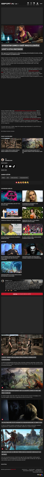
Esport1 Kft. (13, 469)
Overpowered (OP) (24, 177)
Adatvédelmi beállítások (28, 470)
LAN (7, 177)
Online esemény (14, 177)
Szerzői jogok (31, 469)
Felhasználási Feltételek (38, 472)
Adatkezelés (38, 469)
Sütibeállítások (38, 470)
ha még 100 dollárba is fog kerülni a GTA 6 (25, 110)
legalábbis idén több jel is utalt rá (32, 119)
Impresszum (24, 469)
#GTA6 (6, 170)
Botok (3, 177)
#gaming (2, 170)
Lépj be (15, 294)
